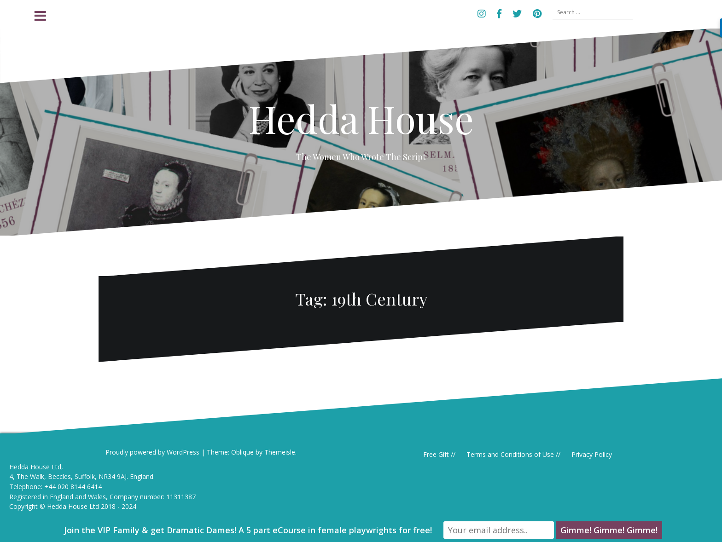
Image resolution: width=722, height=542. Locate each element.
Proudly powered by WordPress (152, 452)
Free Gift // (439, 454)
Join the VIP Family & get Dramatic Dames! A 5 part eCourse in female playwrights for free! (248, 530)
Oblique (242, 452)
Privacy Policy (591, 454)
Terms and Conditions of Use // (513, 454)
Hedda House (361, 118)
